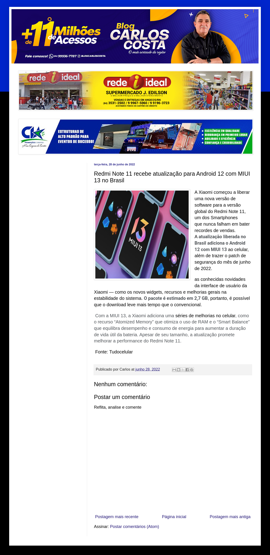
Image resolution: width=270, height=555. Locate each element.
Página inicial (174, 516)
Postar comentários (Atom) (134, 526)
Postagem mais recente (116, 516)
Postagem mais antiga (230, 516)
